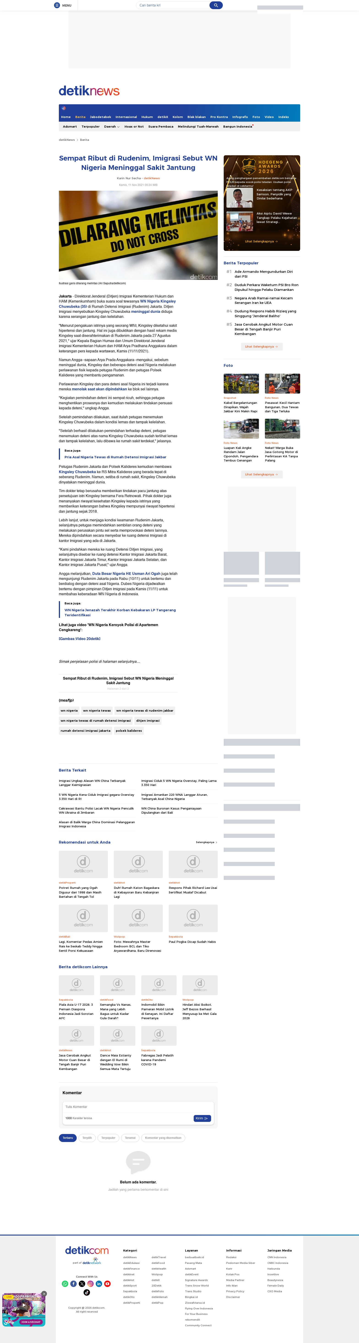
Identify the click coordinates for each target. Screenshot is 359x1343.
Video (269, 117)
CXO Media (274, 1291)
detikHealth (159, 1268)
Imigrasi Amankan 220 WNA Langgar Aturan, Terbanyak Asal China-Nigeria (174, 797)
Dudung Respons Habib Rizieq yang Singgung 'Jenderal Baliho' (265, 313)
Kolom (178, 117)
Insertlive (273, 1274)
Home (66, 117)
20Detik (156, 1285)
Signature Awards (196, 1280)
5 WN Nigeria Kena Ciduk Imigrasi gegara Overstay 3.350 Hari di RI (96, 797)
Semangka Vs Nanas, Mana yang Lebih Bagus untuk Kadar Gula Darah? (115, 1011)
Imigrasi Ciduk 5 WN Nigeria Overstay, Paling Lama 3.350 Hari (179, 783)
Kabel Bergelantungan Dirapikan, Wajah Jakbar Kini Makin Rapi (240, 407)
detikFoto (158, 1291)
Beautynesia (275, 1280)
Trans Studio (193, 1291)
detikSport (130, 1285)
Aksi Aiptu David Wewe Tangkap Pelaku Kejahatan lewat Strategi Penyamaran (277, 218)
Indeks (283, 117)
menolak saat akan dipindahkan (99, 389)
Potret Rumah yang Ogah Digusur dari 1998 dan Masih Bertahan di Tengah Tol (80, 892)
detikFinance (131, 1268)
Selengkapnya (207, 842)
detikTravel (159, 1257)
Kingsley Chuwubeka (77, 472)
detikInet (128, 1274)
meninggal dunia (146, 312)
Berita (80, 117)
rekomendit (192, 1319)
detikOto (129, 1297)
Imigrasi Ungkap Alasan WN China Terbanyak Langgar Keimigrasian (92, 783)
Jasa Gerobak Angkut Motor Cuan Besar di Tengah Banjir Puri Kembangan (75, 1062)
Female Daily (275, 1285)
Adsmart (70, 126)
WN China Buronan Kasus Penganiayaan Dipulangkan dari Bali (171, 810)
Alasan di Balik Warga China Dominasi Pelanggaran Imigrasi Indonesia (97, 824)
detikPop (157, 1302)
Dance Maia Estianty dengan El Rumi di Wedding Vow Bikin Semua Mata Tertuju (115, 1062)
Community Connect (198, 1325)
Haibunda (273, 1268)
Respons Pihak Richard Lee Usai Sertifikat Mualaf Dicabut (193, 890)
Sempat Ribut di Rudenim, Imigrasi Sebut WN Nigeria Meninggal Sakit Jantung (118, 681)
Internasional (126, 117)
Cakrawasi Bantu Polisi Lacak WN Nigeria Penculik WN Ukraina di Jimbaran (96, 810)
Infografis (240, 117)
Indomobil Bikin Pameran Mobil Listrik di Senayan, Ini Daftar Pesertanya (157, 1011)
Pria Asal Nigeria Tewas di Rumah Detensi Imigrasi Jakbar (115, 457)
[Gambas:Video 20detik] (79, 639)
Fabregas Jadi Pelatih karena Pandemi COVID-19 (157, 1059)
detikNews (67, 140)
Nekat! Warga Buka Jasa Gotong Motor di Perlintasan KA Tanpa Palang (281, 454)
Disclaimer (233, 1297)
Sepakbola (130, 1291)
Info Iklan (232, 1285)
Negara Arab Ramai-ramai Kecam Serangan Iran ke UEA (264, 300)
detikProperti (131, 1302)
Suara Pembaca (160, 126)
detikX (163, 117)
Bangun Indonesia (237, 126)
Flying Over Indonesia (199, 1308)
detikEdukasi (131, 1263)
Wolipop (157, 1274)
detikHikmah (160, 1297)
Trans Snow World (197, 1285)
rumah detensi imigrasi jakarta (85, 730)
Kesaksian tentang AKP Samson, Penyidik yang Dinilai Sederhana (274, 194)
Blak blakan (197, 117)
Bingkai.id (191, 1297)
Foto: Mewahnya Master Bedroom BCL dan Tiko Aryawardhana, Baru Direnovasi (137, 946)
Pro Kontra (219, 117)
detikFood (158, 1263)
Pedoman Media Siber (240, 1263)
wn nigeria (69, 710)
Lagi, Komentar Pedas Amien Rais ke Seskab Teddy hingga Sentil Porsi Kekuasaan (81, 946)
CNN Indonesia (276, 1257)
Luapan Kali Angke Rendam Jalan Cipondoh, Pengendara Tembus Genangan (241, 454)
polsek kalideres (129, 730)
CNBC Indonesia (277, 1263)
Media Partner (235, 1280)
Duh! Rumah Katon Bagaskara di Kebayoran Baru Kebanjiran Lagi (136, 892)
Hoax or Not (134, 126)
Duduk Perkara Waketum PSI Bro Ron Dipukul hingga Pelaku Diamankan (267, 287)
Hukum (147, 117)
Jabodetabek (100, 117)
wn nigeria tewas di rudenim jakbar (144, 710)
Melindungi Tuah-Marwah (198, 126)
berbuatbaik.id (194, 1257)
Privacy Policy (235, 1291)
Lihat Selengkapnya (261, 241)
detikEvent (192, 1274)
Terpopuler (91, 126)
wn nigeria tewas (97, 710)
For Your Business (196, 1314)
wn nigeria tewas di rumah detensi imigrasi (96, 720)
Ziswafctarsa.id (195, 1302)
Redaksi (231, 1257)
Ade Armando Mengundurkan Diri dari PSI (264, 274)
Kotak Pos (232, 1274)
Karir (229, 1268)
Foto (256, 117)
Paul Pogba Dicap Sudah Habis (192, 942)
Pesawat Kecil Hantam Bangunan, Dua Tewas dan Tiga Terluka (282, 407)
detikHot (128, 1280)
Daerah (112, 127)
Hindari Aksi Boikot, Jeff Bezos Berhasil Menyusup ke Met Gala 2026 (199, 1011)
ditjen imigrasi (148, 720)
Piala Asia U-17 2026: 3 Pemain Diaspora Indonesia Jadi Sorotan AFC (76, 1011)
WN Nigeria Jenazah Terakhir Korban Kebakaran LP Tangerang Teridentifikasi (120, 612)
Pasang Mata (193, 1263)
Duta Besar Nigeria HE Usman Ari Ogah (126, 574)
